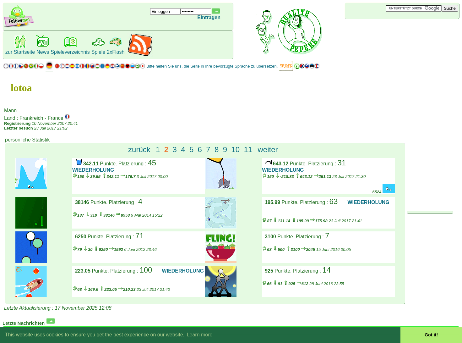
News (42, 52)
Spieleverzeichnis (70, 52)
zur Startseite (20, 52)
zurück (139, 149)
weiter (268, 149)
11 (248, 149)
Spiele (98, 52)
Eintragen (208, 17)
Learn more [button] (200, 334)
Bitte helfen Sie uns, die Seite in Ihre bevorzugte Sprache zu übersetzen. (212, 66)
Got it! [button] (431, 334)
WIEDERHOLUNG (93, 170)
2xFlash (115, 52)
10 (235, 149)
